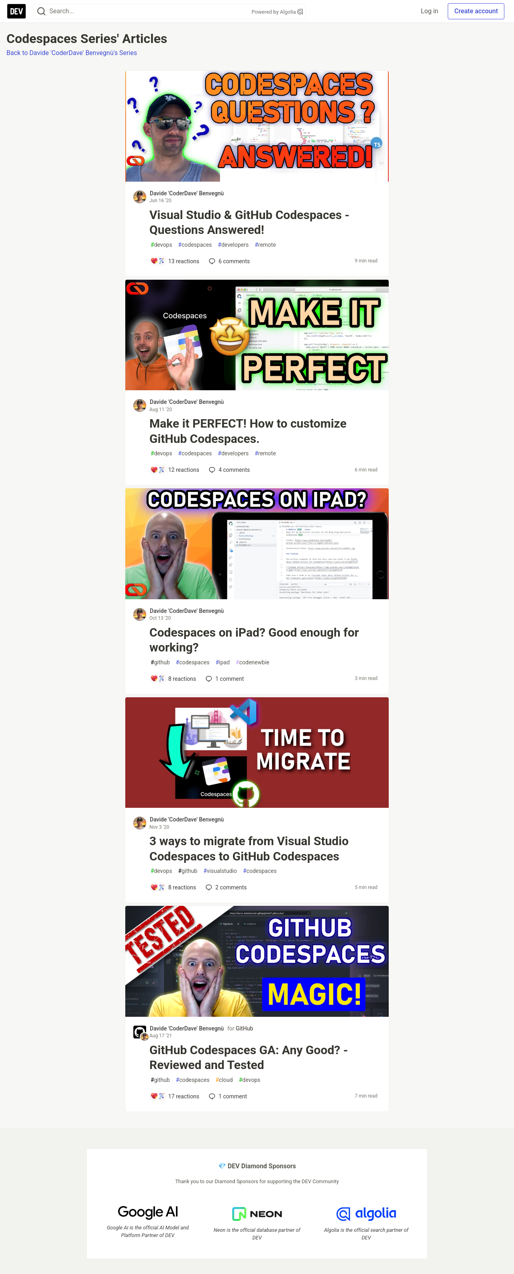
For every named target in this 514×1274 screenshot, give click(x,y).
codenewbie (252, 662)
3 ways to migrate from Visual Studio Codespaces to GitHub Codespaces (249, 848)
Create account (476, 11)
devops (161, 245)
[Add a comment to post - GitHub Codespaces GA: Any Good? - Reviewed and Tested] (174, 1096)
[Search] (41, 11)
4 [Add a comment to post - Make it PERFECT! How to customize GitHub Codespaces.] (228, 470)
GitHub (244, 1028)
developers (233, 245)
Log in (429, 11)
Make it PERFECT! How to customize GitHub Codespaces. (248, 431)
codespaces (195, 245)
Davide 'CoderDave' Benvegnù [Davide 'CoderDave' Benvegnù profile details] (187, 193)
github (160, 662)
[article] (257, 179)
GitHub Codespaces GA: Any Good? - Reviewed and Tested (248, 1057)
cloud (224, 1080)
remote (265, 245)
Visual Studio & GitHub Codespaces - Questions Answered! (249, 222)
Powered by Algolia (277, 12)
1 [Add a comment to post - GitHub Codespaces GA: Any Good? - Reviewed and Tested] (227, 1096)
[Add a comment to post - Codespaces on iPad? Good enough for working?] (173, 679)
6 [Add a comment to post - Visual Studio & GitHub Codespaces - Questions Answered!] (228, 261)
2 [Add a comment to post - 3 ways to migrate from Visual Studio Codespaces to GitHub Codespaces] (225, 887)
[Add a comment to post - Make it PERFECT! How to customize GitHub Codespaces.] (174, 470)
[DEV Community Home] (16, 11)
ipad (223, 662)
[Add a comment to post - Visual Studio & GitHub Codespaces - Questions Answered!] (174, 261)
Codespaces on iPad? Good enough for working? (254, 640)
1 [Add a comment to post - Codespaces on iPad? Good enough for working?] (224, 679)
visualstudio (220, 871)
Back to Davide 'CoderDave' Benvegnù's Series (71, 53)
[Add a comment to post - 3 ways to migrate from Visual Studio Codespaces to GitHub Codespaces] (173, 887)
